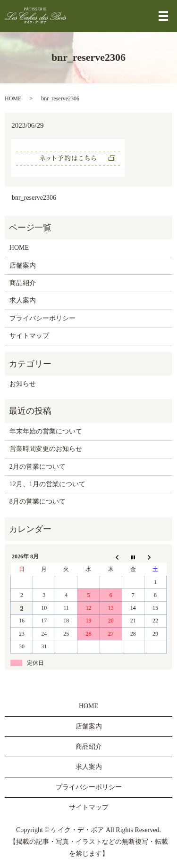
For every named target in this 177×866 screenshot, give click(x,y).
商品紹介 (22, 282)
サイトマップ (29, 335)
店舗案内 (22, 265)
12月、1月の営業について (47, 484)
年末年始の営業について (45, 431)
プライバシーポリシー (42, 318)
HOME (13, 98)
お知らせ (22, 383)
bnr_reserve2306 (34, 197)
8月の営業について (37, 501)
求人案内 (22, 300)
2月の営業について (37, 466)
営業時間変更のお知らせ (45, 448)
